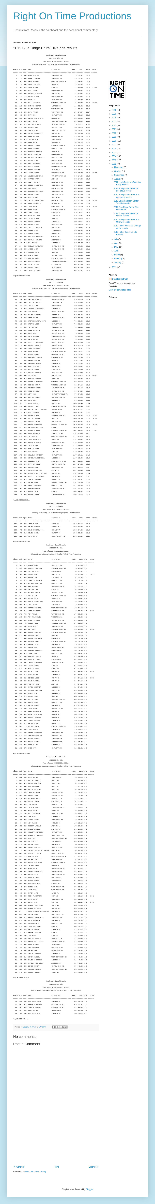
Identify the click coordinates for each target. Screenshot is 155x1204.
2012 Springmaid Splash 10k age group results (126, 195)
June (116, 243)
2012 (114, 164)
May (116, 247)
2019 (114, 137)
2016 (114, 148)
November (119, 167)
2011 (114, 267)
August (117, 179)
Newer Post (19, 1167)
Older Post (93, 1167)
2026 (114, 110)
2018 (114, 141)
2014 (114, 156)
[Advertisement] (56, 1141)
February (118, 258)
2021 (114, 129)
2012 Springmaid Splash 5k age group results (126, 189)
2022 (114, 125)
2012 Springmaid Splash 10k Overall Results (126, 221)
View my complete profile (120, 290)
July (116, 239)
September (119, 175)
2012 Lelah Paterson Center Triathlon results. (126, 202)
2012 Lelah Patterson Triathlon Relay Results (127, 183)
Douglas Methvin (120, 279)
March (117, 255)
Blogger (89, 1189)
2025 (114, 114)
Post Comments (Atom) (35, 1172)
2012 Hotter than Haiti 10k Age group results (127, 227)
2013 (114, 160)
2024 (114, 118)
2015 (114, 152)
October (118, 171)
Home (56, 1167)
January (118, 262)
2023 (114, 121)
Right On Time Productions (72, 15)
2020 (114, 133)
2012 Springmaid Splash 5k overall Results (126, 214)
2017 (114, 145)
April (116, 251)
